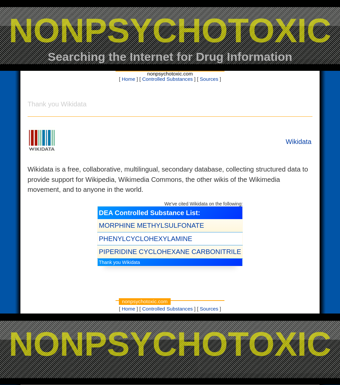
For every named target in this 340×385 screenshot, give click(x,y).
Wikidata (298, 141)
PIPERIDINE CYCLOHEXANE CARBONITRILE (170, 251)
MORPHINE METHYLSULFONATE (151, 225)
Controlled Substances (167, 79)
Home (128, 79)
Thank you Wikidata (119, 262)
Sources (209, 79)
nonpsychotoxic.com (170, 73)
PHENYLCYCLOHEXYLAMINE (145, 238)
